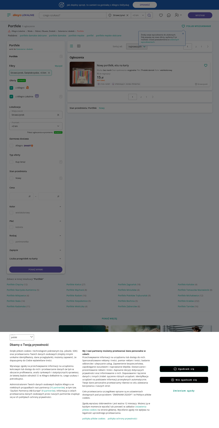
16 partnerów (57, 387)
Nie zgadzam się (184, 380)
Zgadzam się (183, 369)
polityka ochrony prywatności (122, 418)
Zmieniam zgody (184, 390)
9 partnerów (48, 390)
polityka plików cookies (93, 418)
